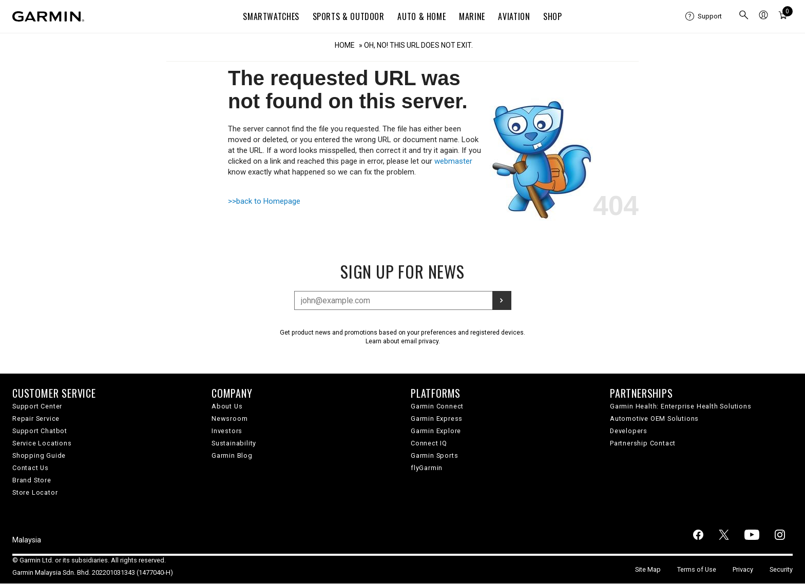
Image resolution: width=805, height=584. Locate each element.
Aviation (514, 16)
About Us (227, 406)
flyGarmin (427, 468)
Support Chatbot (39, 431)
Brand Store (31, 480)
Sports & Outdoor (349, 16)
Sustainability (234, 443)
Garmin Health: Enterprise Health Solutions (681, 406)
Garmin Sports (434, 455)
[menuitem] (703, 16)
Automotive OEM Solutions (654, 418)
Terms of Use (696, 569)
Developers (628, 431)
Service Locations (42, 443)
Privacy (743, 569)
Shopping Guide (39, 455)
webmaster (453, 161)
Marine (472, 16)
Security (781, 569)
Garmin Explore (436, 431)
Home (345, 45)
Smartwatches (271, 16)
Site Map (648, 569)
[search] (744, 16)
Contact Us (30, 468)
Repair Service (36, 418)
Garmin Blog (232, 455)
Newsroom (229, 418)
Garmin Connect (437, 406)
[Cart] (783, 16)
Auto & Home (421, 16)
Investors (227, 431)
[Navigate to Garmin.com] (48, 16)
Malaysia (26, 540)
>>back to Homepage (264, 201)
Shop (552, 16)
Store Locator (34, 492)
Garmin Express (437, 418)
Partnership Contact (643, 443)
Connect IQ (429, 443)
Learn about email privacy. (403, 341)
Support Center (37, 406)
